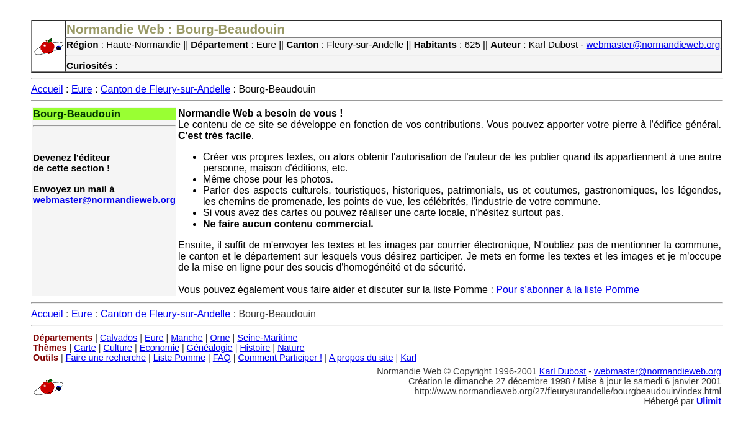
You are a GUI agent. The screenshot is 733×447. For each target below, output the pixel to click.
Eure (81, 89)
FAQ (222, 358)
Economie (159, 348)
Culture (117, 348)
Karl (408, 358)
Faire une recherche (106, 358)
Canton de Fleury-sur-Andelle (165, 89)
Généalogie (210, 348)
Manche (186, 338)
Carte (85, 348)
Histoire (255, 348)
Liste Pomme (179, 358)
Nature (290, 348)
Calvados (118, 338)
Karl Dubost (562, 371)
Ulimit (708, 401)
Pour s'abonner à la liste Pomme (567, 289)
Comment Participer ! (280, 358)
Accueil (47, 89)
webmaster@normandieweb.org (654, 44)
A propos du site (361, 358)
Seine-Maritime (267, 338)
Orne (220, 338)
